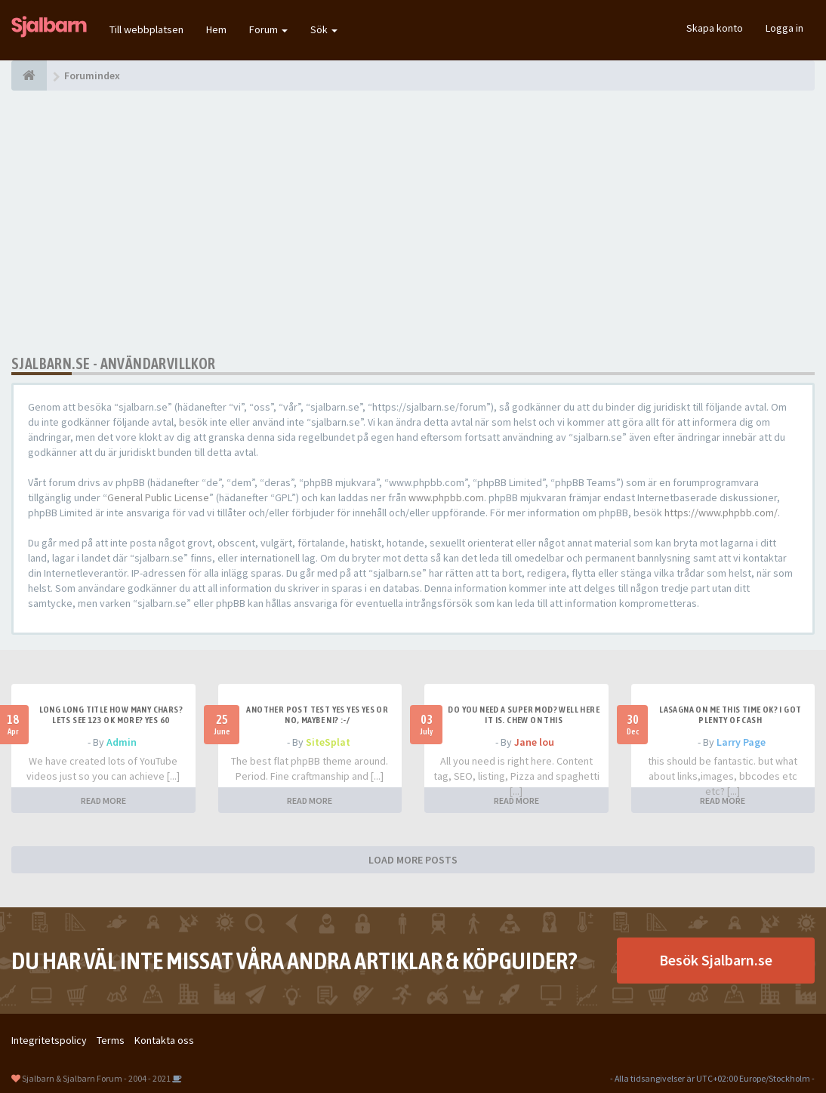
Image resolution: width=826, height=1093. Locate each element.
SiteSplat (328, 742)
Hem (216, 29)
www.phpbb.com (446, 497)
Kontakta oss (164, 1040)
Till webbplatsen (146, 29)
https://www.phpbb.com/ (721, 512)
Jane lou (534, 742)
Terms (111, 1040)
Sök (323, 29)
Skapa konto (714, 28)
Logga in (784, 28)
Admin (121, 742)
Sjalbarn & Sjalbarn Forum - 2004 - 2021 (96, 1078)
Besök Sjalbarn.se (715, 959)
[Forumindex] (29, 75)
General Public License (158, 497)
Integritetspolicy (49, 1040)
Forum (268, 29)
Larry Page (741, 742)
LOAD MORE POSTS (413, 860)
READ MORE (103, 800)
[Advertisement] (413, 222)
